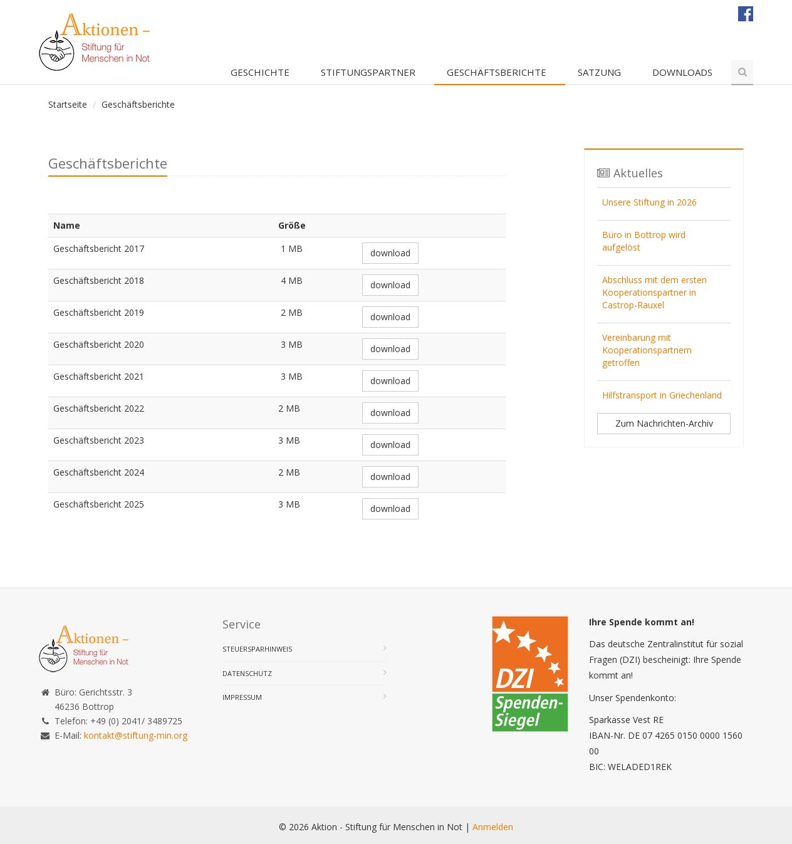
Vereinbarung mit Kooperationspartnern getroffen (647, 349)
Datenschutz (247, 673)
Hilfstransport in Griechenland (662, 395)
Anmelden (492, 827)
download (390, 253)
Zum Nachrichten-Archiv (664, 423)
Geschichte (260, 72)
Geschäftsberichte (496, 72)
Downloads (682, 72)
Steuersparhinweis (257, 649)
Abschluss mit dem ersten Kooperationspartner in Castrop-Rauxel (654, 292)
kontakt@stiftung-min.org (135, 735)
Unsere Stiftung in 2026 (649, 202)
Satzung (599, 72)
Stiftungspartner (368, 72)
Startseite (67, 104)
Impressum (242, 697)
